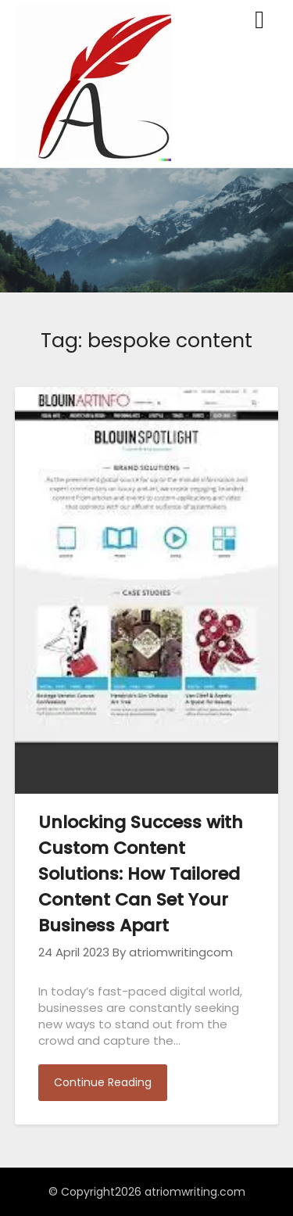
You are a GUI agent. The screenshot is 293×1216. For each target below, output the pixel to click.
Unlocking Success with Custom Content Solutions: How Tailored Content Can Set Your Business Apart (140, 874)
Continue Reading (103, 1082)
